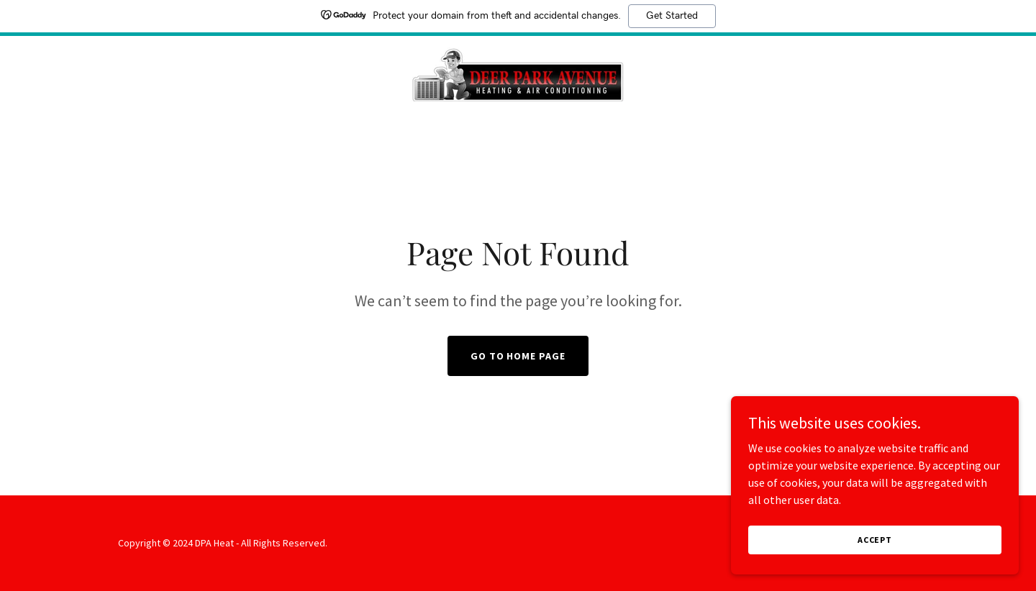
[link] (518, 72)
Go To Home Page (518, 355)
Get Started (672, 16)
